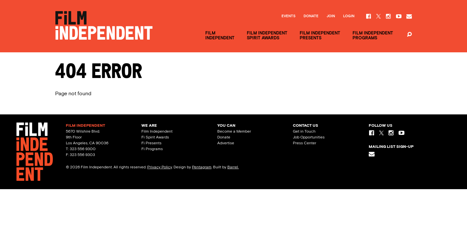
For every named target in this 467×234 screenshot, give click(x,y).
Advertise (225, 143)
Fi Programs (152, 149)
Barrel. (233, 167)
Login (348, 16)
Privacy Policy (159, 167)
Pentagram (201, 167)
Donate (311, 16)
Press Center (304, 143)
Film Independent (157, 131)
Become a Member (234, 131)
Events (288, 16)
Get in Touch (304, 131)
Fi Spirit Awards (155, 137)
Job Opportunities (309, 137)
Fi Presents (151, 143)
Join (331, 16)
